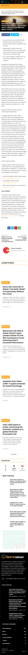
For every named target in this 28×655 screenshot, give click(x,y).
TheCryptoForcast (5, 650)
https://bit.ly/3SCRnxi (8, 187)
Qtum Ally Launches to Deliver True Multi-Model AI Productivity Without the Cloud (14, 290)
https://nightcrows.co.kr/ (9, 183)
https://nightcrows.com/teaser (12, 178)
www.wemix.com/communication (10, 215)
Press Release (8, 11)
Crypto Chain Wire (16, 248)
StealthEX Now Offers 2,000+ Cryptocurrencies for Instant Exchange (14, 383)
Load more (14, 454)
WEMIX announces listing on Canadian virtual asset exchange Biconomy (7, 239)
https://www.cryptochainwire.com (18, 250)
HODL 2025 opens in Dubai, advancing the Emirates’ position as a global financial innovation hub (13, 429)
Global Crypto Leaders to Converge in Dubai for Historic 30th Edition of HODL (18, 524)
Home (2, 11)
